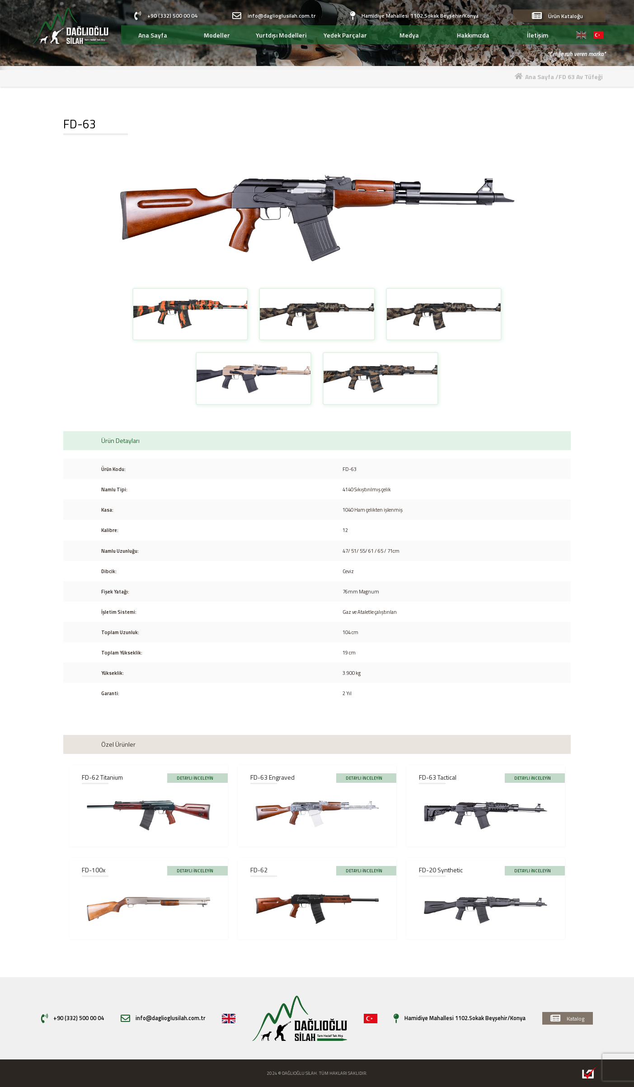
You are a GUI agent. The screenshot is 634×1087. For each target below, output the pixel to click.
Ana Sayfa (540, 76)
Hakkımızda (473, 35)
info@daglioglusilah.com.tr (273, 15)
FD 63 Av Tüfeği (581, 76)
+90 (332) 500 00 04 (165, 15)
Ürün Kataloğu (557, 15)
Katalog (567, 1018)
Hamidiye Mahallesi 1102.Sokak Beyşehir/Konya (414, 15)
